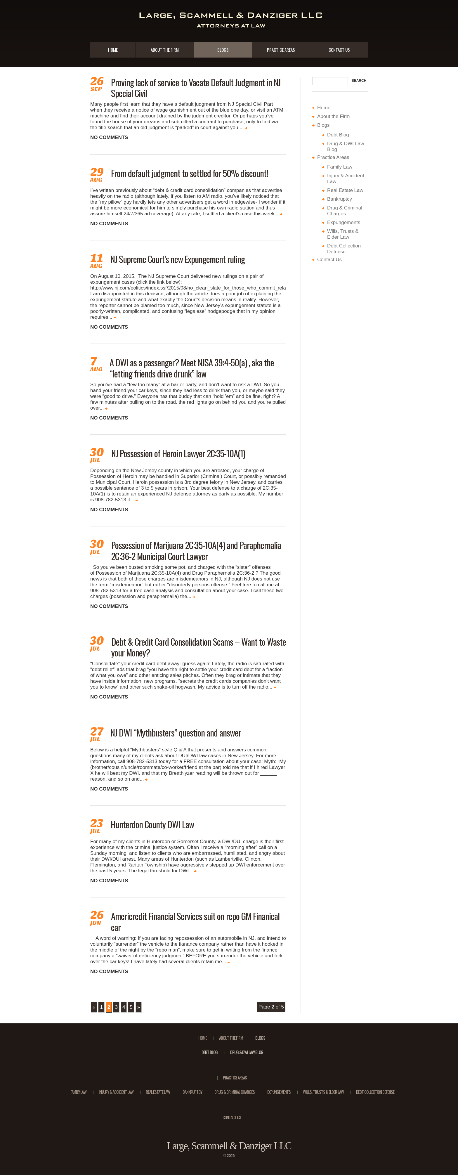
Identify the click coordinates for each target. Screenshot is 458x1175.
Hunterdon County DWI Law (152, 824)
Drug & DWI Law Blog (246, 1052)
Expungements (343, 222)
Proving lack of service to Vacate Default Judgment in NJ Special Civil (195, 87)
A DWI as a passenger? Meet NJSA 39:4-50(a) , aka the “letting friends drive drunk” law (192, 368)
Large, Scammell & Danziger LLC (229, 1146)
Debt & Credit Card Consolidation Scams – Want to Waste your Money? (198, 647)
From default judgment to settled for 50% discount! (189, 173)
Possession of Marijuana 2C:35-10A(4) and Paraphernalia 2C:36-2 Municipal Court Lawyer (196, 550)
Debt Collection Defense (344, 248)
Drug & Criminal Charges (344, 210)
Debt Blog (338, 135)
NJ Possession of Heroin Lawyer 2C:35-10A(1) (178, 453)
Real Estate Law (345, 190)
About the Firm (165, 49)
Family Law (339, 167)
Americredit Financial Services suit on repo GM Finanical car (195, 921)
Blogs (223, 49)
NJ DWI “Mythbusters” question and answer (175, 732)
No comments (109, 137)
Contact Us (339, 49)
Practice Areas (281, 49)
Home (113, 49)
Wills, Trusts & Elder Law (343, 234)
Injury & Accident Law (116, 1092)
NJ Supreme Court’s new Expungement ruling (177, 259)
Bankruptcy (339, 199)
